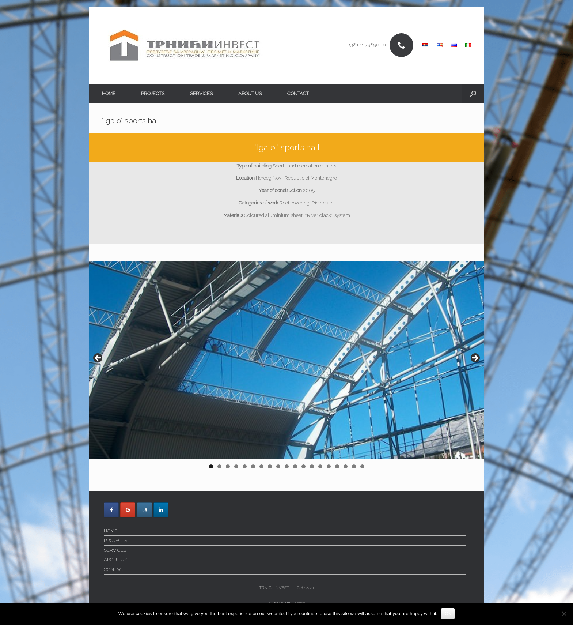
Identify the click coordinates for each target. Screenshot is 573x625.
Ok (448, 613)
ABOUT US (250, 93)
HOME (108, 93)
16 (337, 466)
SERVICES (201, 93)
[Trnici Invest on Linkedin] (160, 509)
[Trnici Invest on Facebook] (111, 509)
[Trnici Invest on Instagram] (144, 509)
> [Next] (474, 358)
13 (312, 466)
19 (362, 466)
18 (354, 466)
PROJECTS (152, 93)
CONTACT (298, 93)
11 (295, 466)
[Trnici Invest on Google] (127, 509)
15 (329, 466)
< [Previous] (98, 358)
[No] (564, 613)
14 (320, 466)
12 (304, 466)
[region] (286, 367)
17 (346, 466)
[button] (473, 93)
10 (287, 466)
